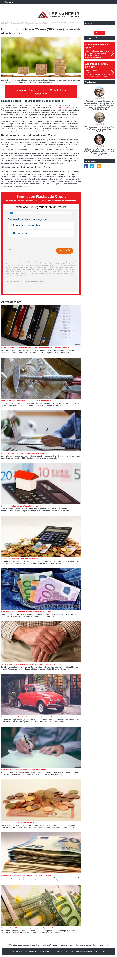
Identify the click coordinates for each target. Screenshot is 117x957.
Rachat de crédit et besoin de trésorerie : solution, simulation (26, 875)
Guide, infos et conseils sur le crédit (22, 22)
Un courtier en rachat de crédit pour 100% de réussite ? (23, 453)
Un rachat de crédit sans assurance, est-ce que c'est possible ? (27, 928)
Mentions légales (67, 951)
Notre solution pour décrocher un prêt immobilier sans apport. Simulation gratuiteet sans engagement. (97, 54)
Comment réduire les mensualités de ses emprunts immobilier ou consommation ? (35, 348)
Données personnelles (83, 951)
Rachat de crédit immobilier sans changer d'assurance (23, 770)
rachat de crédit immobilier (64, 108)
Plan (95, 951)
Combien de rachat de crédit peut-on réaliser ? (20, 559)
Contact (102, 951)
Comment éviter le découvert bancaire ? (17, 822)
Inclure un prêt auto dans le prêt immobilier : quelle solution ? (26, 717)
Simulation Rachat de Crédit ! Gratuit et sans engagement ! (41, 92)
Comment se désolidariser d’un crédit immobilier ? (22, 506)
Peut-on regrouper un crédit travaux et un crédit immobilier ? (26, 400)
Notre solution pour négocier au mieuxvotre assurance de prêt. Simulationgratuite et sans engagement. (98, 73)
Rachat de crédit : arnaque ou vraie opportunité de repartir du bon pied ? (31, 611)
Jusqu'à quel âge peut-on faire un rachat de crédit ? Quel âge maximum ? (31, 664)
